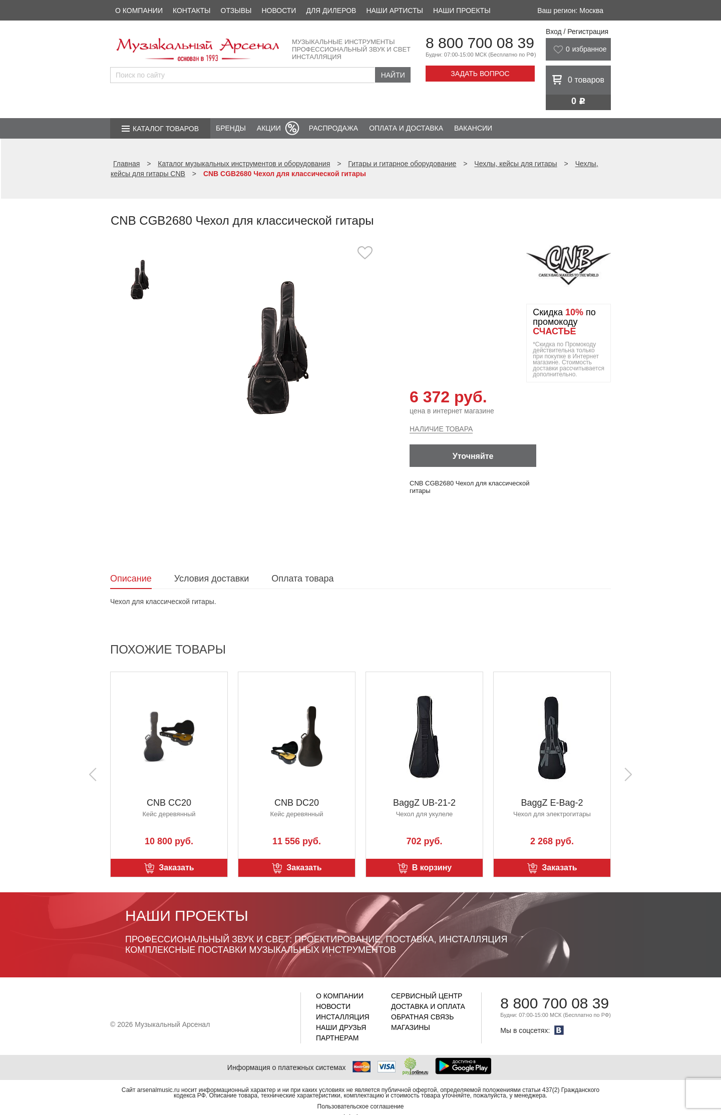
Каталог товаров (166, 129)
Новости (278, 11)
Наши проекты (462, 11)
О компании (139, 11)
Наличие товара (441, 429)
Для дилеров (331, 11)
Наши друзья (341, 1027)
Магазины (410, 1027)
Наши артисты (394, 11)
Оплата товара (302, 579)
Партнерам (337, 1038)
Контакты (192, 11)
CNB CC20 (169, 803)
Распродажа (333, 128)
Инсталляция (343, 1017)
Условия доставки (211, 579)
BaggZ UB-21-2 (424, 803)
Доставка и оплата (428, 1006)
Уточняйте (473, 456)
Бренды (231, 128)
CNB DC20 (296, 803)
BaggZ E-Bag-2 (552, 803)
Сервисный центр (426, 996)
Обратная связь (422, 1017)
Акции (269, 128)
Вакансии (473, 128)
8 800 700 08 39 (480, 43)
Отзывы (236, 11)
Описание (131, 579)
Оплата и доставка (406, 128)
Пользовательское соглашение (360, 1106)
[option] (279, 347)
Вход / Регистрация (577, 32)
